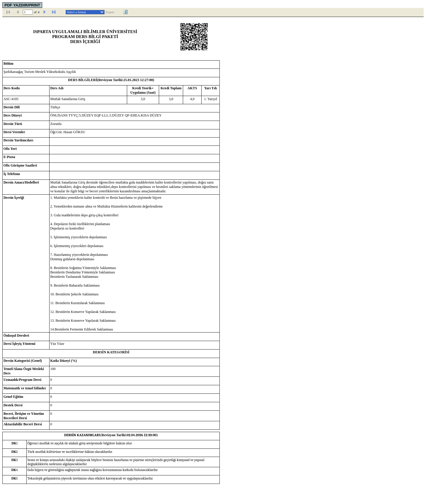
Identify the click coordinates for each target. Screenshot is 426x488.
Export (110, 12)
